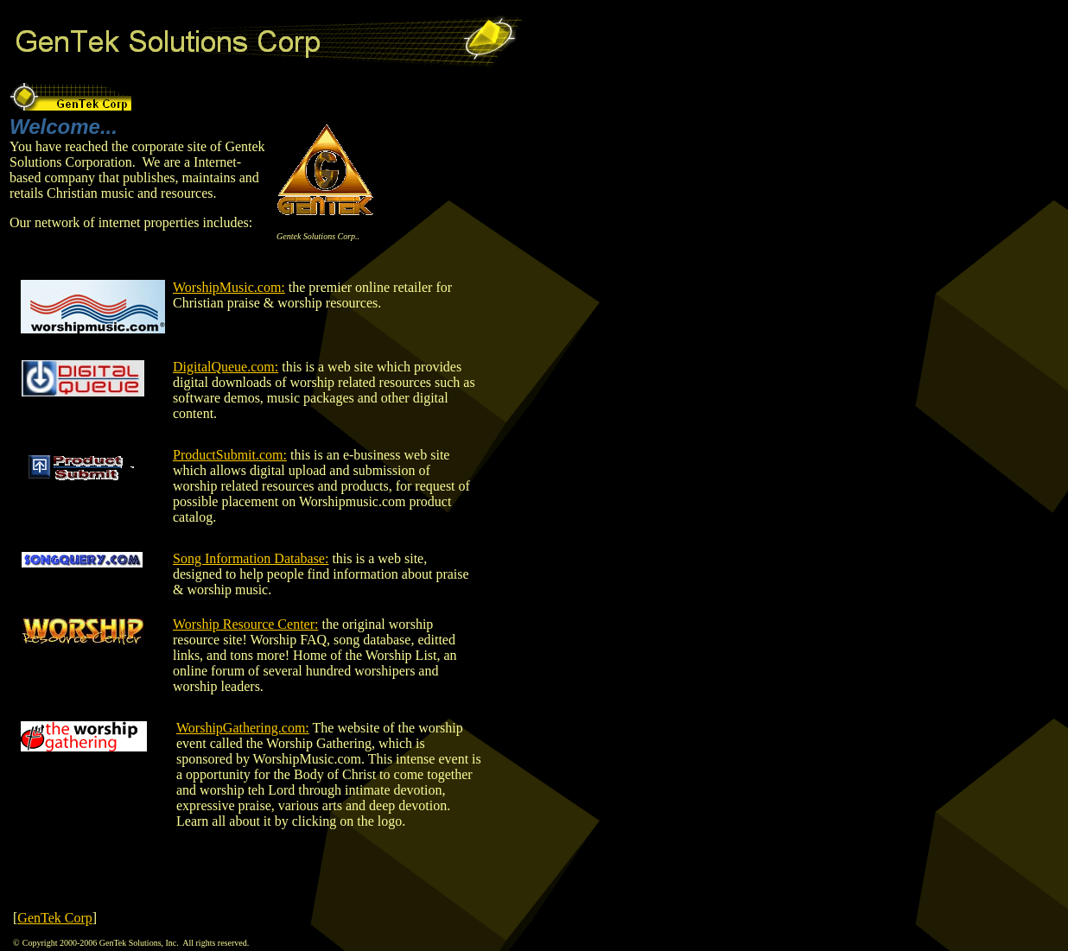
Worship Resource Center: (245, 624)
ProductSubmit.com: (230, 454)
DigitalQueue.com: (225, 366)
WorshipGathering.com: (242, 727)
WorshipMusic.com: (229, 287)
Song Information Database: (250, 558)
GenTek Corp (54, 917)
